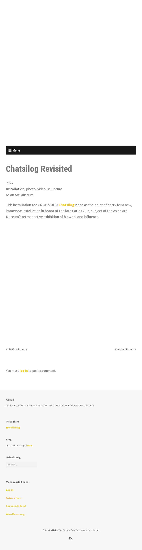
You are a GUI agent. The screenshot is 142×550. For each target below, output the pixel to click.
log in (24, 370)
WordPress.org (15, 514)
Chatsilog (66, 204)
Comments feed (16, 506)
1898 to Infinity (18, 349)
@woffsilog (13, 427)
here (29, 445)
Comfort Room (124, 349)
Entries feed (13, 498)
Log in (9, 490)
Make (55, 530)
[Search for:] (21, 464)
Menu (16, 150)
